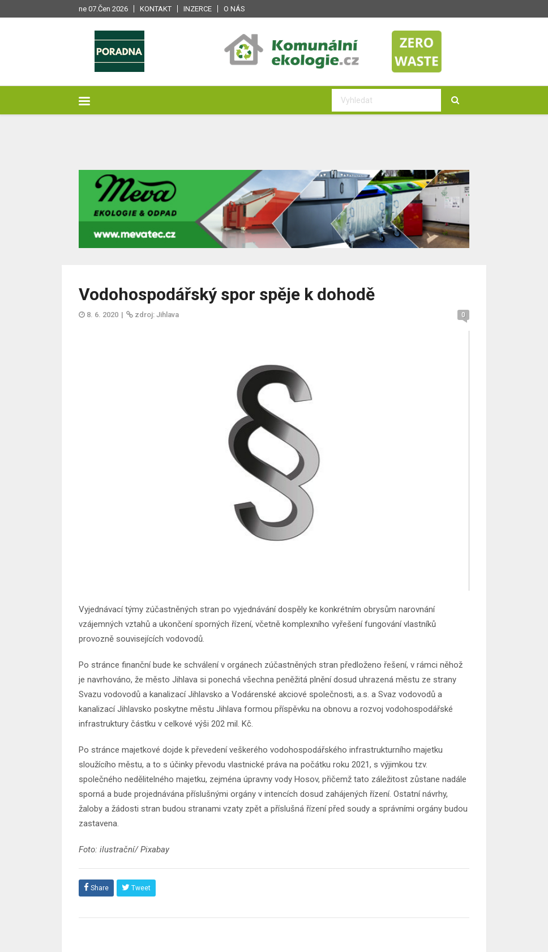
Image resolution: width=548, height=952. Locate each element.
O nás (234, 9)
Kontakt (156, 9)
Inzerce (197, 9)
